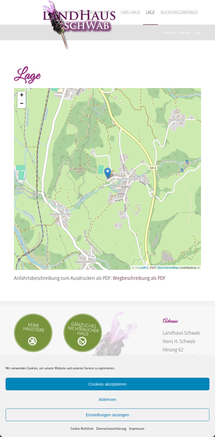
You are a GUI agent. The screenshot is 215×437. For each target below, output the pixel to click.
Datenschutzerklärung (111, 428)
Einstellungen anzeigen (107, 414)
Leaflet (143, 267)
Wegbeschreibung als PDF (139, 278)
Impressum (136, 428)
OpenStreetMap (168, 267)
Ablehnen (107, 399)
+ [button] (22, 95)
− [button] (22, 104)
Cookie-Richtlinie (82, 428)
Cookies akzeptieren (107, 384)
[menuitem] (66, 12)
